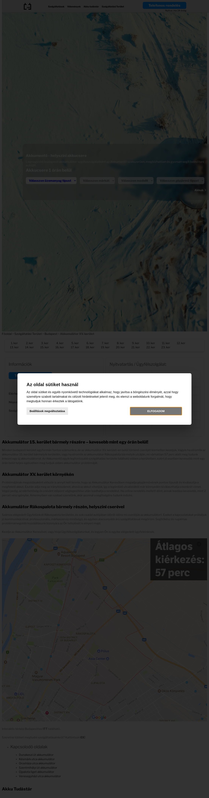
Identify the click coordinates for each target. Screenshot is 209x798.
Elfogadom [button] (154, 411)
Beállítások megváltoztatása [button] (49, 411)
